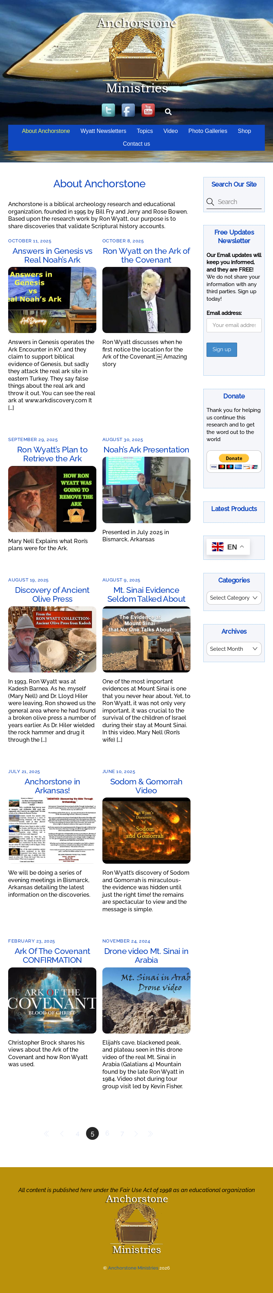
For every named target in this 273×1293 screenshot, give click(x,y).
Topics (145, 131)
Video (171, 131)
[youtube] (148, 110)
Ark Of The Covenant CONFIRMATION (52, 955)
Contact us (136, 144)
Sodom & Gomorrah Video (146, 786)
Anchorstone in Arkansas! (52, 786)
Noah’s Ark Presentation (146, 449)
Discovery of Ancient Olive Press (52, 594)
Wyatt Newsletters (103, 131)
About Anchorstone (46, 131)
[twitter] (109, 110)
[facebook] (129, 110)
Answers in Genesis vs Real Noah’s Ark (52, 255)
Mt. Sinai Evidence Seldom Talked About (146, 594)
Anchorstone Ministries (133, 1268)
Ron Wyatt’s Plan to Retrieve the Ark (52, 454)
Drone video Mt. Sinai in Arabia (146, 955)
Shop (244, 131)
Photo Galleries (207, 131)
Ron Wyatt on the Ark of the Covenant (146, 255)
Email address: (224, 313)
